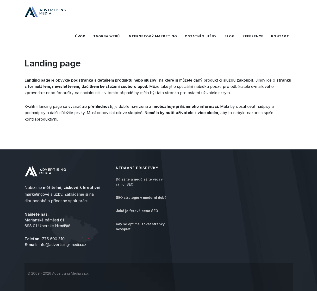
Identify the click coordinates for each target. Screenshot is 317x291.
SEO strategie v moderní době (141, 197)
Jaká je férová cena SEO (137, 211)
